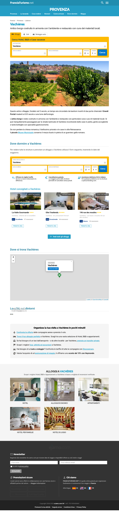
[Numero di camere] (94, 53)
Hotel (25, 403)
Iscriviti (17, 483)
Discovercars (88, 361)
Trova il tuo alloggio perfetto (28, 349)
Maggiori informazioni (38, 495)
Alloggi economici (59, 403)
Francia (93, 495)
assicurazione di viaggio (45, 366)
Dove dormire (72, 14)
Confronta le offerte (25, 345)
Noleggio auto (41, 34)
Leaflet (88, 299)
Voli (27, 34)
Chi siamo (71, 489)
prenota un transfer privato (88, 353)
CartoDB (105, 299)
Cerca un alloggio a (19, 159)
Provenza (59, 9)
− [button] (13, 261)
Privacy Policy (81, 524)
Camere (94, 50)
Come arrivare (58, 14)
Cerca (102, 52)
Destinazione (17, 43)
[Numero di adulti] (86, 53)
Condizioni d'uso (69, 524)
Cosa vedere (36, 14)
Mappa (83, 14)
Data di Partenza (53, 50)
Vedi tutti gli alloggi (61, 236)
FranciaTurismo (21, 2)
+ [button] (13, 257)
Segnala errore (57, 524)
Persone (86, 50)
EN (65, 506)
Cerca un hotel (53, 269)
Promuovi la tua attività (42, 524)
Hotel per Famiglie (25, 433)
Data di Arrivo (17, 50)
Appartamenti (93, 403)
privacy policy (24, 478)
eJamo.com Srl (59, 520)
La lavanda (24, 14)
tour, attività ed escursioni (40, 357)
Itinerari (47, 14)
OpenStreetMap (97, 299)
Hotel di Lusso (59, 433)
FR (65, 510)
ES (65, 502)
